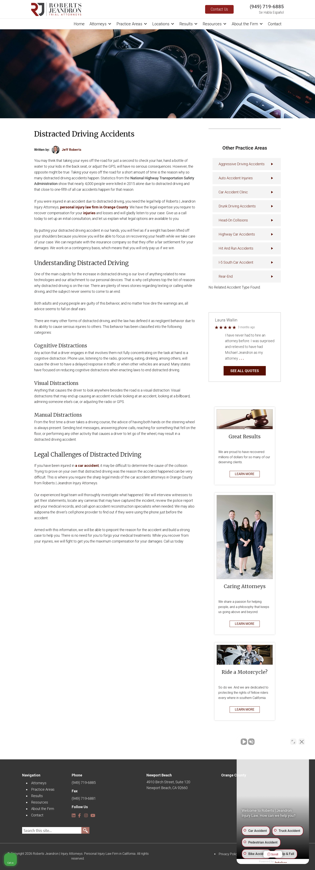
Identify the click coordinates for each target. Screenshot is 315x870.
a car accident (87, 465)
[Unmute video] (244, 741)
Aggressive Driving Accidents (242, 164)
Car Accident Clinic (233, 192)
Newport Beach (159, 775)
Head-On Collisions (233, 220)
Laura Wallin (226, 320)
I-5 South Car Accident (236, 262)
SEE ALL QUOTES (244, 371)
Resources (215, 24)
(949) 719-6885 (267, 6)
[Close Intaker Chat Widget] (302, 741)
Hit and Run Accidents (236, 248)
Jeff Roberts (71, 150)
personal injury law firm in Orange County (94, 207)
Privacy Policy (229, 854)
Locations (163, 24)
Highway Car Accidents (237, 234)
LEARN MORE (244, 474)
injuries (89, 213)
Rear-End (226, 276)
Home (79, 23)
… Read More (255, 358)
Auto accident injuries (236, 178)
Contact (274, 23)
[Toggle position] (293, 741)
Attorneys (100, 24)
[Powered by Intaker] (281, 861)
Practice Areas (132, 24)
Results (188, 24)
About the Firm (247, 24)
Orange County (233, 775)
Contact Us (219, 9)
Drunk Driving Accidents (237, 206)
